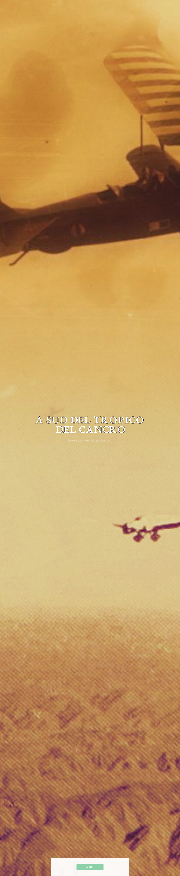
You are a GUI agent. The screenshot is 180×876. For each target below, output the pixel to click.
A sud (90, 867)
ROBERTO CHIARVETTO (78, 441)
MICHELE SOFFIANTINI (101, 441)
